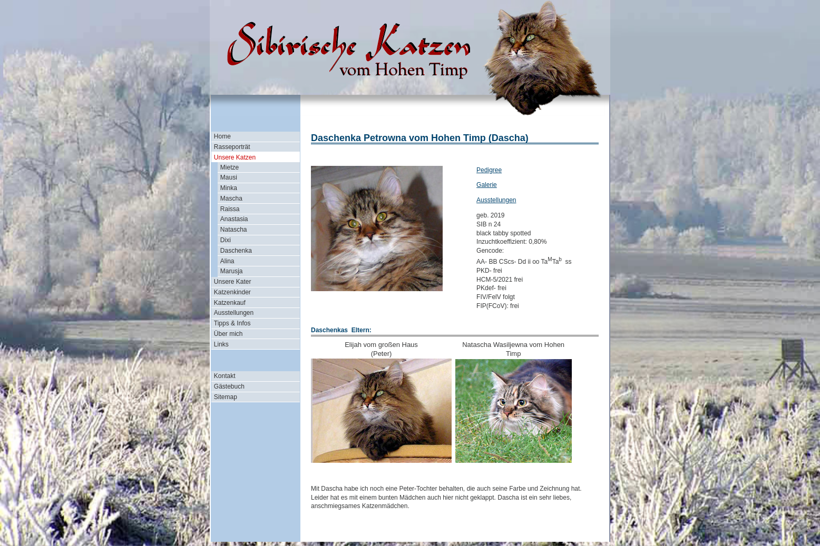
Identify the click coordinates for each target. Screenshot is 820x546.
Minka (228, 188)
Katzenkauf (230, 302)
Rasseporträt (232, 147)
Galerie (486, 184)
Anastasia (234, 219)
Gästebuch (229, 386)
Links (221, 344)
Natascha (233, 229)
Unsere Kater (232, 281)
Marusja (231, 271)
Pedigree (489, 170)
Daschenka (236, 250)
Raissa (230, 209)
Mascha (231, 198)
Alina (227, 261)
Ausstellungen (233, 312)
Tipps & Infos (232, 323)
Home (222, 136)
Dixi (225, 240)
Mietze (229, 167)
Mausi (228, 177)
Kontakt (225, 376)
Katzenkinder (232, 292)
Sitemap (225, 397)
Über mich (228, 333)
